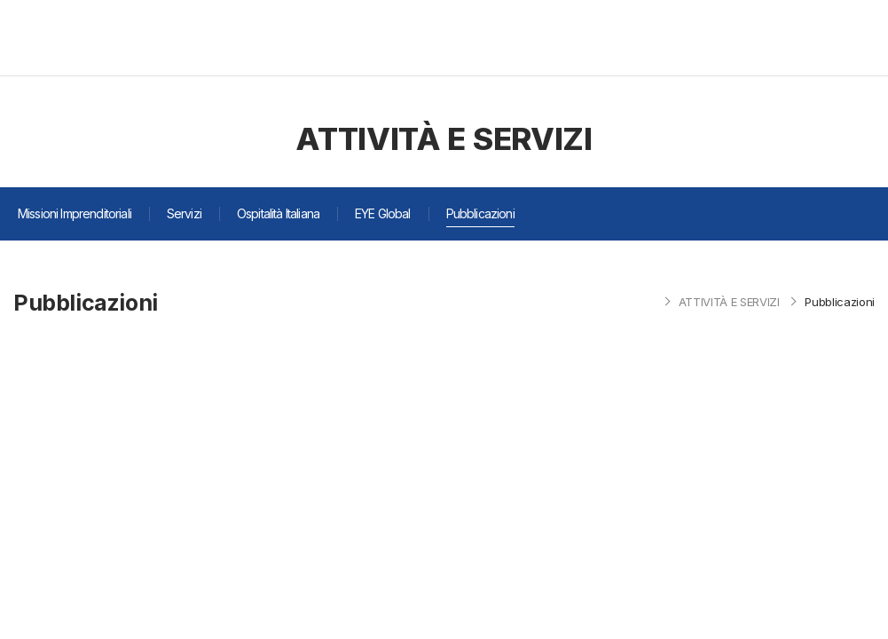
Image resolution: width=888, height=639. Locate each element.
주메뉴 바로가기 (0, 0)
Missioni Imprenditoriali (74, 213)
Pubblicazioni (480, 213)
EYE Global (383, 213)
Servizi (184, 213)
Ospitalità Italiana (278, 213)
